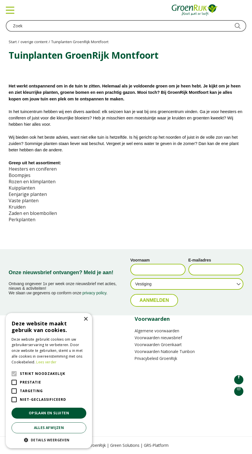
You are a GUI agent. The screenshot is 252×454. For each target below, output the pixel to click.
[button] (49, 439)
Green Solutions (125, 445)
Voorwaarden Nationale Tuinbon (165, 351)
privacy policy (94, 293)
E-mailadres (199, 260)
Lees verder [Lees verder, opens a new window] (46, 362)
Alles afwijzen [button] (49, 427)
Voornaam (140, 260)
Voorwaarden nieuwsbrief (158, 337)
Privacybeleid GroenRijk (156, 358)
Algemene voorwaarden (157, 330)
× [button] (85, 319)
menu (10, 10)
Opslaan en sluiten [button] (49, 413)
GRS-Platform (156, 445)
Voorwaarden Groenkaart (158, 344)
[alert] (49, 380)
